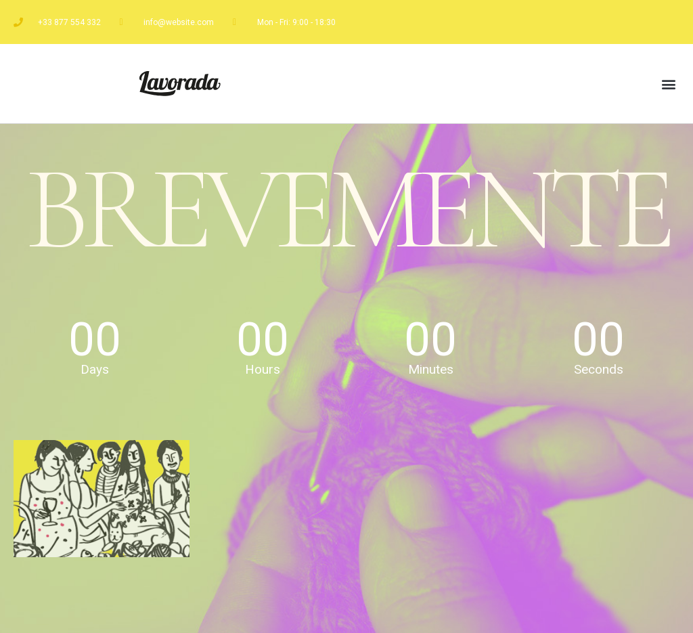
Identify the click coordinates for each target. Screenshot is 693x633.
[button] (668, 83)
